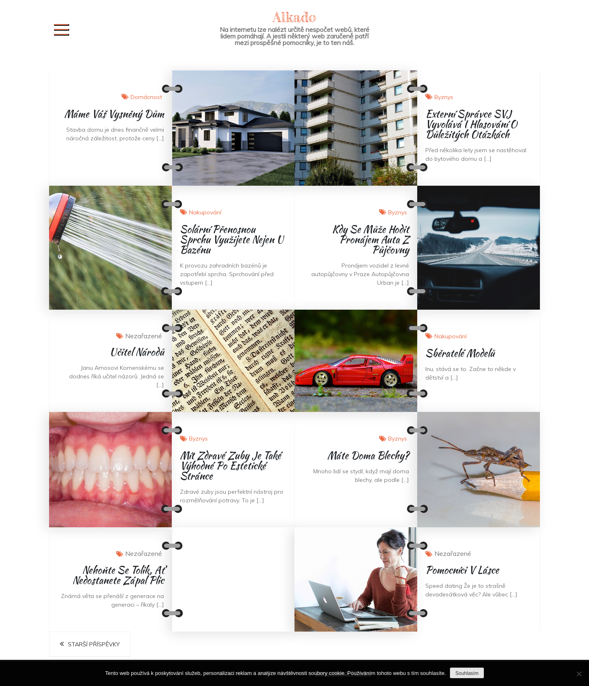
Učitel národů (137, 352)
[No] (579, 674)
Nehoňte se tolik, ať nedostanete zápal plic (118, 575)
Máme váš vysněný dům (114, 114)
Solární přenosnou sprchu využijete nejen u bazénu (231, 239)
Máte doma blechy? (368, 455)
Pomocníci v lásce (462, 570)
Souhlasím (467, 673)
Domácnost (146, 97)
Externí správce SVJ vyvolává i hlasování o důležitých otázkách (471, 124)
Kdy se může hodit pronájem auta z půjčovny (370, 239)
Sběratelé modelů (460, 353)
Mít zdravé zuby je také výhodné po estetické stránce (230, 465)
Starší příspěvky (94, 644)
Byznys (443, 97)
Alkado (294, 17)
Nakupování (205, 212)
